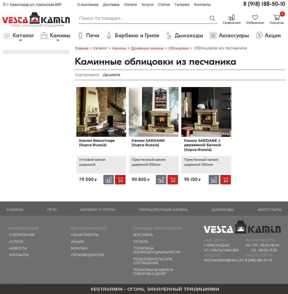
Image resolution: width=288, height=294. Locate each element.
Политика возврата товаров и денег (153, 272)
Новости (18, 248)
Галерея (182, 4)
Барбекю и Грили (97, 210)
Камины (119, 48)
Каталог (100, 48)
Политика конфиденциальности (156, 250)
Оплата (130, 4)
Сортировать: (87, 74)
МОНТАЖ (79, 248)
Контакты (202, 4)
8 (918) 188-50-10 (264, 4)
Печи (52, 210)
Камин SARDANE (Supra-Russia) (148, 142)
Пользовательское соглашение (152, 261)
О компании (87, 4)
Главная (81, 48)
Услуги (147, 4)
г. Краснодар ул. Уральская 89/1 (32, 4)
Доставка (111, 4)
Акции (77, 242)
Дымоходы (222, 210)
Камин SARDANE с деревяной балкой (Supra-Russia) (202, 145)
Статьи (164, 4)
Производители (87, 255)
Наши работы (85, 235)
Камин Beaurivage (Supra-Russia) (97, 142)
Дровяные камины (147, 48)
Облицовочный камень (163, 210)
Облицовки (178, 48)
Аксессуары (269, 210)
